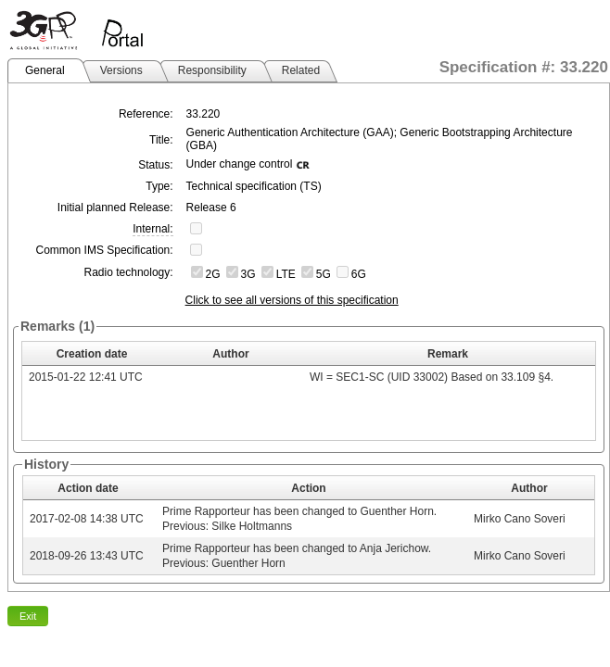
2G (213, 274)
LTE (286, 274)
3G (248, 274)
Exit (27, 616)
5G (323, 274)
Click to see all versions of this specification (292, 300)
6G (358, 274)
